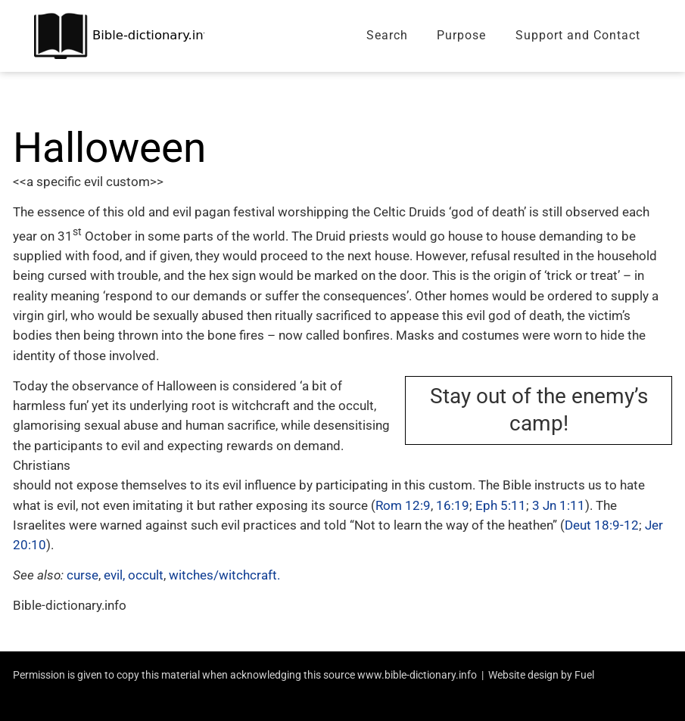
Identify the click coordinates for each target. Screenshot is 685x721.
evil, (114, 575)
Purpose (461, 35)
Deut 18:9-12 (602, 525)
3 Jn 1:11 (558, 505)
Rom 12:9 (403, 505)
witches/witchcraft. (224, 575)
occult (145, 575)
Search (387, 35)
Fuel (584, 675)
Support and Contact (577, 35)
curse (82, 575)
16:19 (452, 505)
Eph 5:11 (500, 505)
